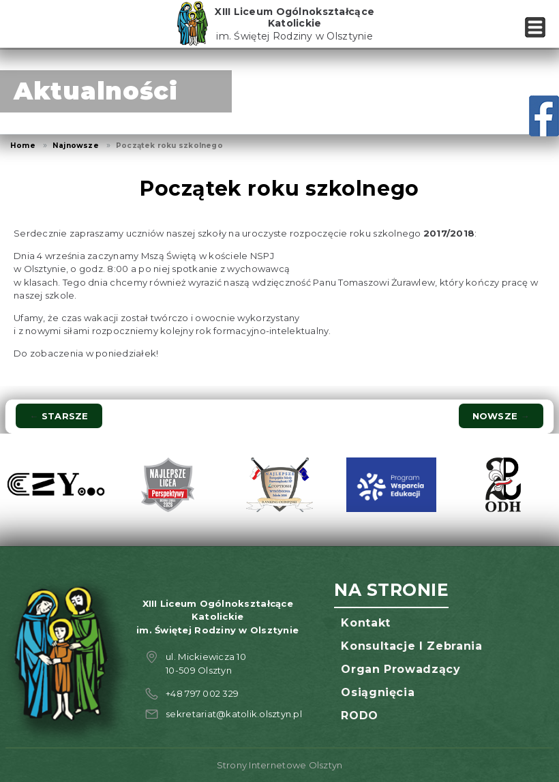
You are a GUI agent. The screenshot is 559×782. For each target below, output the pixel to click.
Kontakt (365, 622)
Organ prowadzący (400, 669)
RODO (359, 715)
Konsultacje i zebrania (411, 646)
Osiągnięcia (377, 692)
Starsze (58, 415)
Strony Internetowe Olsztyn (280, 765)
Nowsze (501, 415)
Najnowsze (75, 145)
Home (22, 145)
